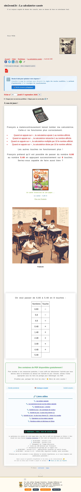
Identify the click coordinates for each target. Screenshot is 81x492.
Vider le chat (56, 489)
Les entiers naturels (42, 401)
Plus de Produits (41, 199)
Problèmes (21, 59)
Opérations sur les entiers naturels (42, 418)
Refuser (36, 489)
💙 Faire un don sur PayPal (58, 460)
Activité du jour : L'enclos (42, 407)
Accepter (28, 489)
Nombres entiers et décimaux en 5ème (42, 421)
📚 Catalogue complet (41, 388)
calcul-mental (41, 467)
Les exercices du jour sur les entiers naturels (42, 404)
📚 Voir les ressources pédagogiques (23, 87)
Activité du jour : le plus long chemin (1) (42, 412)
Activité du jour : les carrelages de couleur (42, 410)
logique (47, 467)
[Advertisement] (40, 22)
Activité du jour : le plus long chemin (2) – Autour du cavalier (42, 415)
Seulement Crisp (45, 489)
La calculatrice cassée (34, 59)
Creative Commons (32, 438)
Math (14, 59)
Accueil (7, 59)
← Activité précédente (13, 388)
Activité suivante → (68, 388)
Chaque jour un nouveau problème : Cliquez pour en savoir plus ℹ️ (26, 99)
